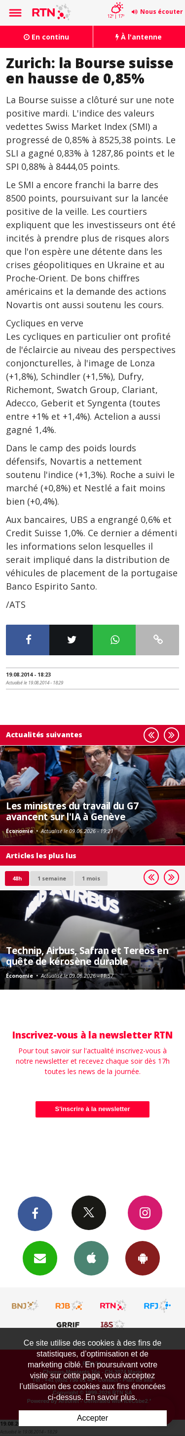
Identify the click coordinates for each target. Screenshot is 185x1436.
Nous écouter (161, 11)
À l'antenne (138, 36)
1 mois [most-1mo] (91, 878)
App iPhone (91, 1258)
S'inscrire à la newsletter (92, 1109)
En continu (46, 36)
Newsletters (40, 1258)
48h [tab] (17, 878)
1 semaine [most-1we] (51, 878)
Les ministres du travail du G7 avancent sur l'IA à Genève (72, 811)
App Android (142, 1258)
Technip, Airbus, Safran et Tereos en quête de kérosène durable (87, 955)
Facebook (35, 1213)
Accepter (92, 1418)
